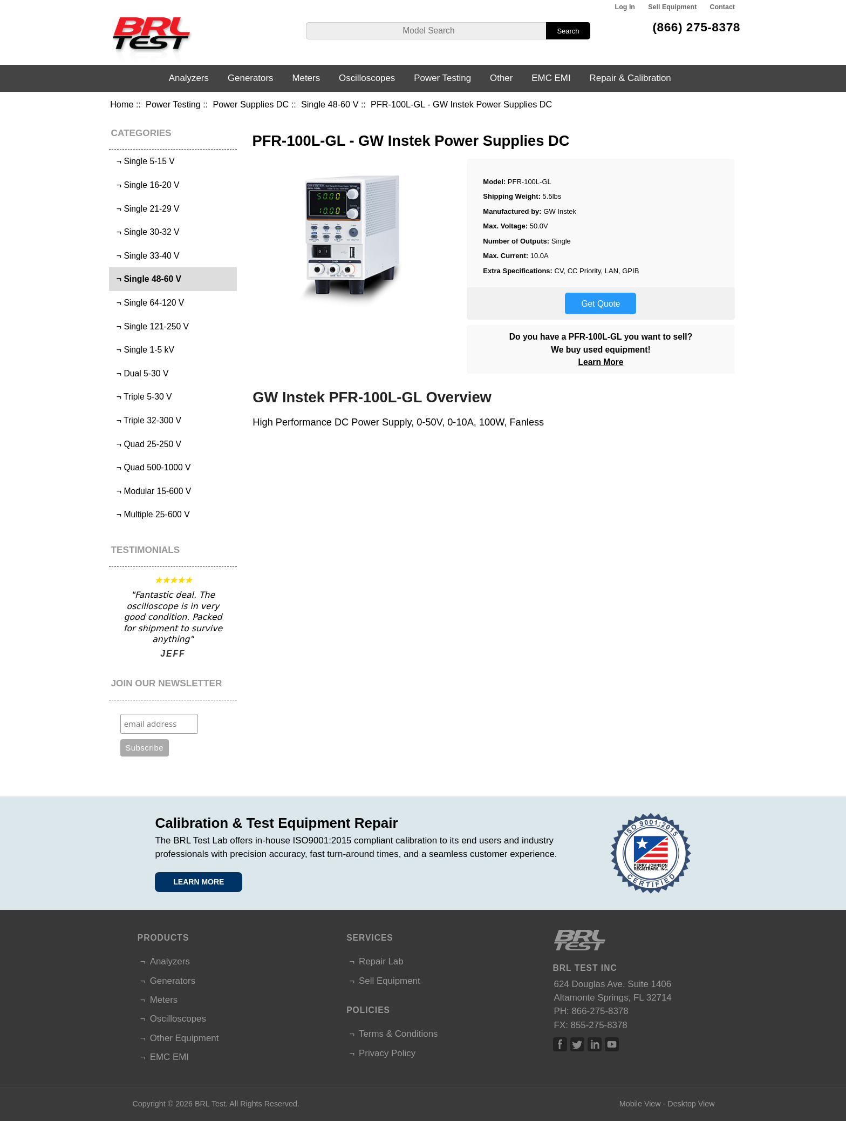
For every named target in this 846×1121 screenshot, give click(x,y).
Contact (722, 7)
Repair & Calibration (630, 78)
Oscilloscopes (367, 78)
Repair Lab (381, 961)
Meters (306, 78)
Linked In (595, 1044)
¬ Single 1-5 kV (143, 349)
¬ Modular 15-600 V (151, 491)
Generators (251, 78)
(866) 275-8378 (696, 27)
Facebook (560, 1044)
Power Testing (173, 104)
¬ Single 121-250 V (150, 326)
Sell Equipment (672, 7)
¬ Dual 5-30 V (140, 373)
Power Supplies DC (251, 104)
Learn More (600, 362)
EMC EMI (550, 78)
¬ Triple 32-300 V (146, 420)
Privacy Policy (387, 1053)
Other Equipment (184, 1038)
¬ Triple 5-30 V (142, 396)
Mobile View (640, 1103)
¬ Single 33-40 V (145, 255)
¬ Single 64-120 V (148, 302)
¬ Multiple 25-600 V (151, 514)
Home (121, 104)
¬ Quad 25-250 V (146, 444)
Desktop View (690, 1103)
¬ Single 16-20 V (145, 185)
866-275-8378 (599, 1011)
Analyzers (189, 78)
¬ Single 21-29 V (145, 208)
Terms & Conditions (398, 1034)
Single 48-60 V (330, 104)
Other (501, 78)
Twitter (577, 1044)
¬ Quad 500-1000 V (151, 467)
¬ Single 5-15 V (143, 161)
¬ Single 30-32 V (145, 232)
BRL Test (210, 1103)
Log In (625, 7)
